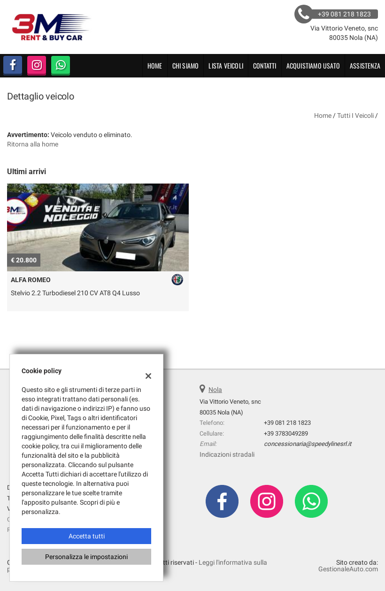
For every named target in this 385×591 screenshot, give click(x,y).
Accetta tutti (87, 536)
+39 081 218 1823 (287, 422)
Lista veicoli (225, 65)
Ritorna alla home (32, 144)
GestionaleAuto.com (348, 569)
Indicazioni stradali (227, 454)
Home (154, 65)
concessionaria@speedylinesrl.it (307, 443)
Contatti (265, 65)
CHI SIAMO (185, 65)
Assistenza (365, 65)
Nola (215, 389)
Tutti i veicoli (355, 115)
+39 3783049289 (286, 433)
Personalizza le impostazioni (86, 556)
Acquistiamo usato (313, 65)
